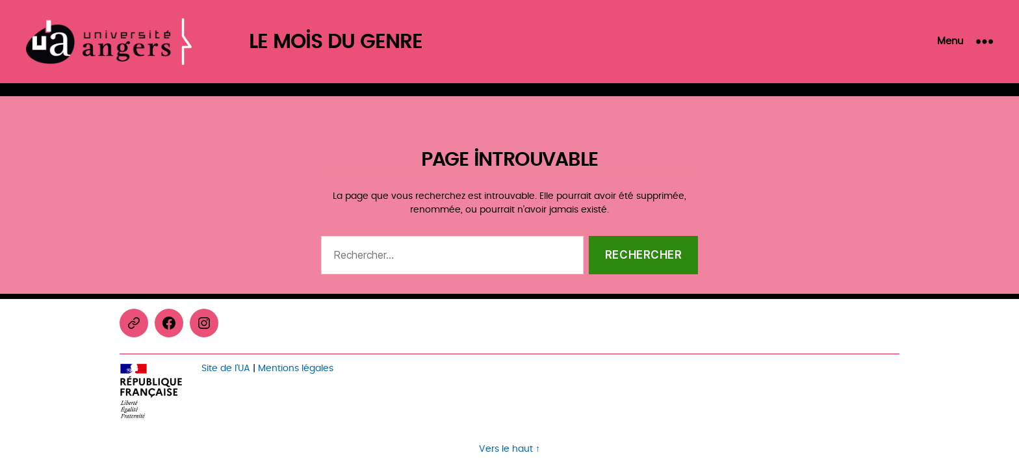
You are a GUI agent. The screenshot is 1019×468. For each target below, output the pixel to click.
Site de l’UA (225, 368)
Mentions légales (295, 368)
